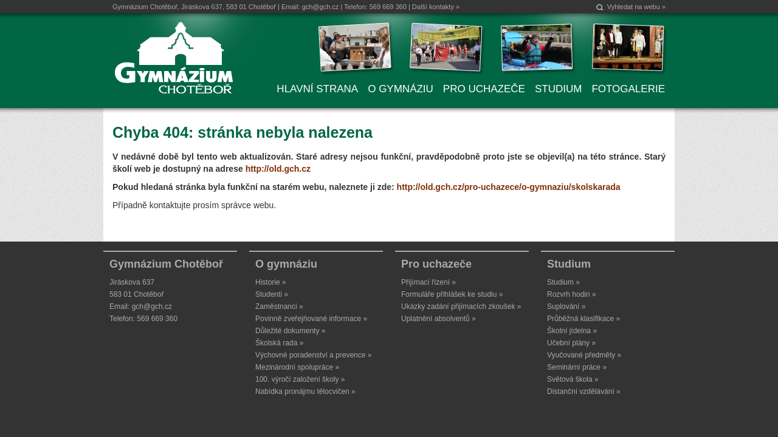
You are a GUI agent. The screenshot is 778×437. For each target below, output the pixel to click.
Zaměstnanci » (279, 306)
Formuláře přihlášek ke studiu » (452, 294)
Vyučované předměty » (584, 355)
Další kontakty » (436, 6)
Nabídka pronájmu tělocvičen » (305, 391)
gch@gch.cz (320, 6)
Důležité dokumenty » (290, 331)
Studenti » (271, 294)
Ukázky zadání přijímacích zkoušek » (461, 306)
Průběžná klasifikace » (583, 318)
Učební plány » (571, 343)
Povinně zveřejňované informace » (311, 318)
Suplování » (566, 306)
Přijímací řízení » (428, 282)
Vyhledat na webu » (636, 6)
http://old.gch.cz (278, 169)
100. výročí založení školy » (300, 379)
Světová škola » (573, 379)
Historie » (270, 282)
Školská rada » (279, 343)
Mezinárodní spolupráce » (297, 367)
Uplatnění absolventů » (438, 318)
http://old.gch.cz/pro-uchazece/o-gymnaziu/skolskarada (509, 187)
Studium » (563, 282)
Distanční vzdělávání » (584, 391)
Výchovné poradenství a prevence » (313, 355)
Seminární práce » (577, 367)
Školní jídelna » (572, 331)
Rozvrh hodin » (571, 294)
